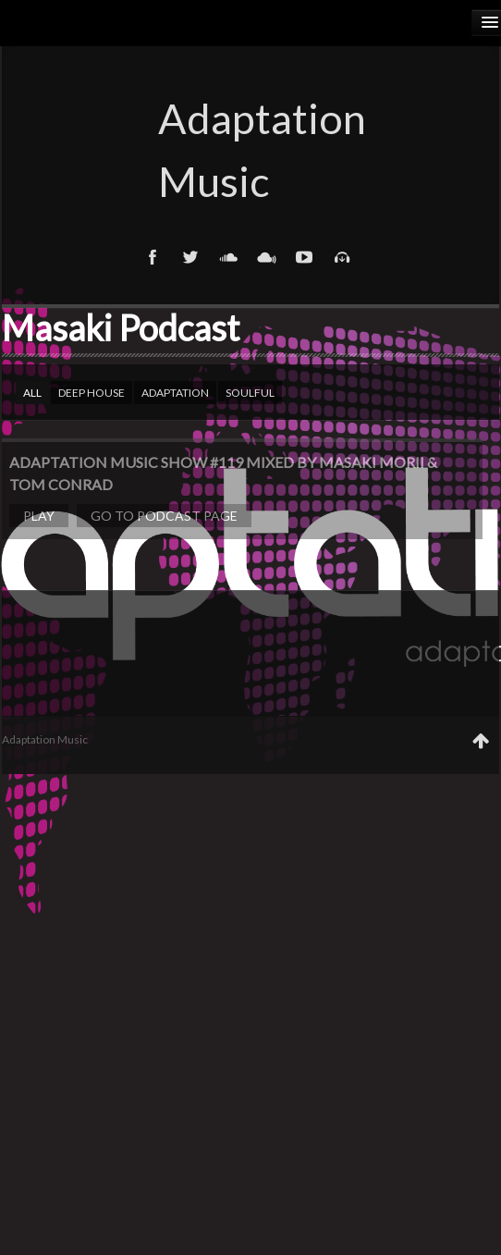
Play (39, 515)
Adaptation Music (250, 149)
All (32, 393)
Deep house (91, 393)
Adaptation (175, 393)
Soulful (250, 393)
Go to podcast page (164, 515)
